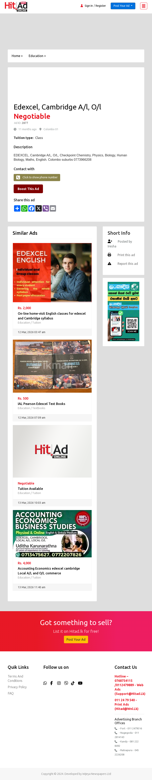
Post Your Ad (76, 639)
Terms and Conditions (15, 678)
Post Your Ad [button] (122, 5)
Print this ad (126, 255)
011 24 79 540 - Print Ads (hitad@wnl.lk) (127, 704)
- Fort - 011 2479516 (128, 728)
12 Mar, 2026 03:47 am (31, 332)
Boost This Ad (28, 189)
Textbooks (38, 408)
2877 (24, 122)
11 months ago (27, 129)
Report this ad (127, 263)
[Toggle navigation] (143, 6)
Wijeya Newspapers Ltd (96, 773)
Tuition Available (30, 488)
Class (39, 138)
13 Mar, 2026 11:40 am (31, 587)
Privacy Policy (17, 687)
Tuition (36, 322)
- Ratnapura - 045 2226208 (127, 752)
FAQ (11, 693)
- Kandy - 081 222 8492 (127, 743)
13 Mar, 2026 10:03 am (31, 502)
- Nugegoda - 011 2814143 (127, 734)
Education (24, 322)
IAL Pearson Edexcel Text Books (41, 404)
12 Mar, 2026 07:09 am (31, 417)
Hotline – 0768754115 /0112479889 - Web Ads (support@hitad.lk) (129, 685)
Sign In (89, 5)
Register (101, 5)
